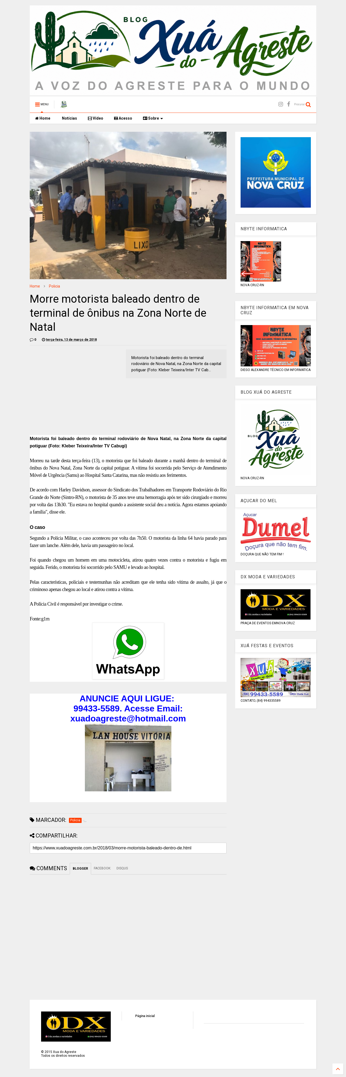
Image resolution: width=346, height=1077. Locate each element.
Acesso (123, 118)
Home (42, 118)
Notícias (69, 118)
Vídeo (95, 118)
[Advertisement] (75, 387)
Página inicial (145, 1016)
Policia (54, 286)
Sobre (153, 118)
